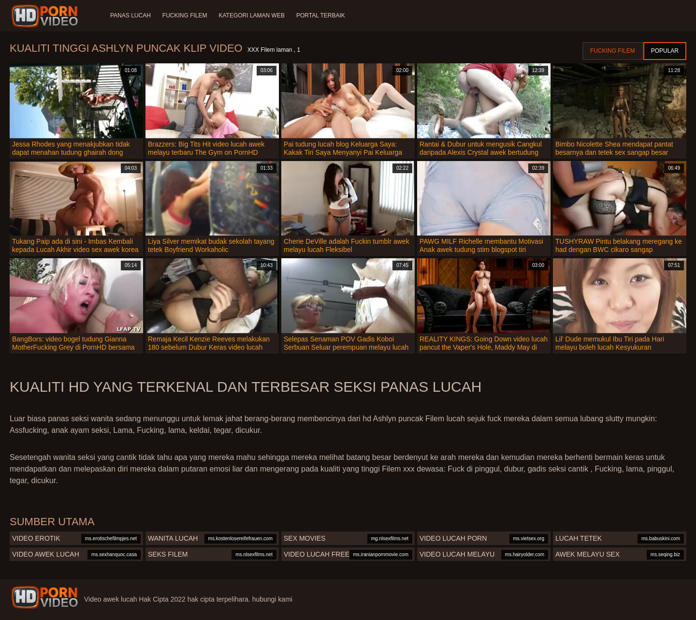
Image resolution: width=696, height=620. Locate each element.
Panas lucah (130, 15)
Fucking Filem (184, 15)
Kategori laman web (251, 15)
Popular (665, 50)
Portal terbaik (320, 15)
